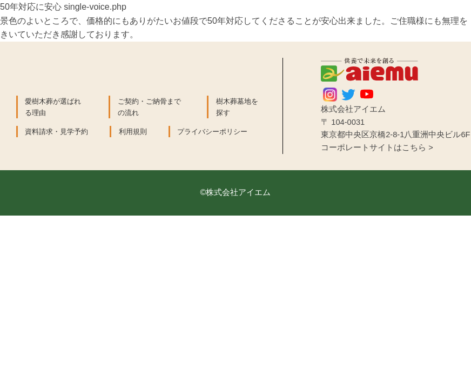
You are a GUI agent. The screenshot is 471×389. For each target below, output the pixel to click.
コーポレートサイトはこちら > (377, 147)
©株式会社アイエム (235, 192)
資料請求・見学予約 (56, 132)
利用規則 (133, 132)
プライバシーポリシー (212, 132)
